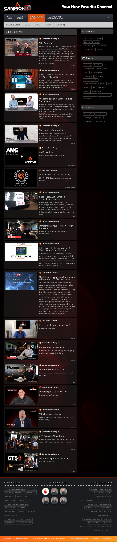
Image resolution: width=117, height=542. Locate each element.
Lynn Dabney (98, 117)
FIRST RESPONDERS (87, 500)
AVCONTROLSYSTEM (24, 523)
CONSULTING (9, 496)
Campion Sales (88, 114)
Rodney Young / (48, 387)
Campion (98, 38)
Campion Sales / (49, 39)
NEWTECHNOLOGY (104, 515)
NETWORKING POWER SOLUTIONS (99, 504)
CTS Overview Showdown (51, 436)
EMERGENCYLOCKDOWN (102, 530)
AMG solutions (46, 152)
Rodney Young (88, 121)
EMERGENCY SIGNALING (92, 519)
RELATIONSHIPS (105, 489)
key (94, 87)
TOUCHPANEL (19, 493)
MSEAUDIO (21, 511)
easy (109, 83)
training (86, 91)
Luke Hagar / (47, 170)
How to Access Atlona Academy (54, 174)
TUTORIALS (32, 489)
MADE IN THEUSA (11, 515)
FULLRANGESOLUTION (26, 500)
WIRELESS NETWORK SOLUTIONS (16, 504)
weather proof (88, 76)
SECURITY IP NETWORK (103, 508)
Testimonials (55, 17)
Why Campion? (46, 43)
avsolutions (87, 99)
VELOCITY (21, 508)
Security (21, 17)
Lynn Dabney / (48, 273)
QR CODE (94, 489)
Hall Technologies (89, 46)
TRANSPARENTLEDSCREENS (15, 489)
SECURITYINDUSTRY (104, 500)
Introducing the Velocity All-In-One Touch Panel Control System (55, 249)
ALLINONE (31, 511)
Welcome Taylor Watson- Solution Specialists (55, 100)
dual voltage (97, 65)
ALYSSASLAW (98, 493)
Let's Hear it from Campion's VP (54, 325)
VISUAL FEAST (10, 508)
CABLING (8, 493)
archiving (87, 87)
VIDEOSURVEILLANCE (103, 496)
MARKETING (107, 523)
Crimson (96, 42)
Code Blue (87, 42)
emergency (87, 65)
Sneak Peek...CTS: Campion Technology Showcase (52, 198)
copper (102, 83)
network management (90, 83)
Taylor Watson (100, 121)
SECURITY (107, 511)
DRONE (108, 493)
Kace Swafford (100, 114)
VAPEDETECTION (86, 526)
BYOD (27, 496)
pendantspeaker (89, 68)
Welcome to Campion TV (51, 130)
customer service (96, 72)
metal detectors (102, 87)
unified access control (90, 80)
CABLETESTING (10, 500)
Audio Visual (36, 17)
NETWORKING (10, 511)
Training (48, 25)
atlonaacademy (96, 91)
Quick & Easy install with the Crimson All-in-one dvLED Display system (57, 278)
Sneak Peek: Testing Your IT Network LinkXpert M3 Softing (56, 76)
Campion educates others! (51, 347)
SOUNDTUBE (31, 493)
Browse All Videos (13, 25)
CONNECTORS (96, 511)
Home (9, 17)
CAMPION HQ (60, 25)
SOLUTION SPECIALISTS (103, 526)
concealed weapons (90, 95)
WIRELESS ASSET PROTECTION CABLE (18, 519)
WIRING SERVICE (94, 523)
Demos (27, 25)
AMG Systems (88, 38)
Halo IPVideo (102, 46)
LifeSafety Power (89, 49)
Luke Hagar (87, 117)
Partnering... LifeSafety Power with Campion (56, 227)
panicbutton (99, 76)
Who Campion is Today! (50, 414)
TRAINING (89, 508)
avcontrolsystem (102, 68)
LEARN (19, 496)
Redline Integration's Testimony (54, 458)
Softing (99, 49)
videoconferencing (104, 95)
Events (37, 25)
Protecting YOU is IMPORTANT (54, 391)
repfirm (86, 72)
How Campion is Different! (52, 369)
